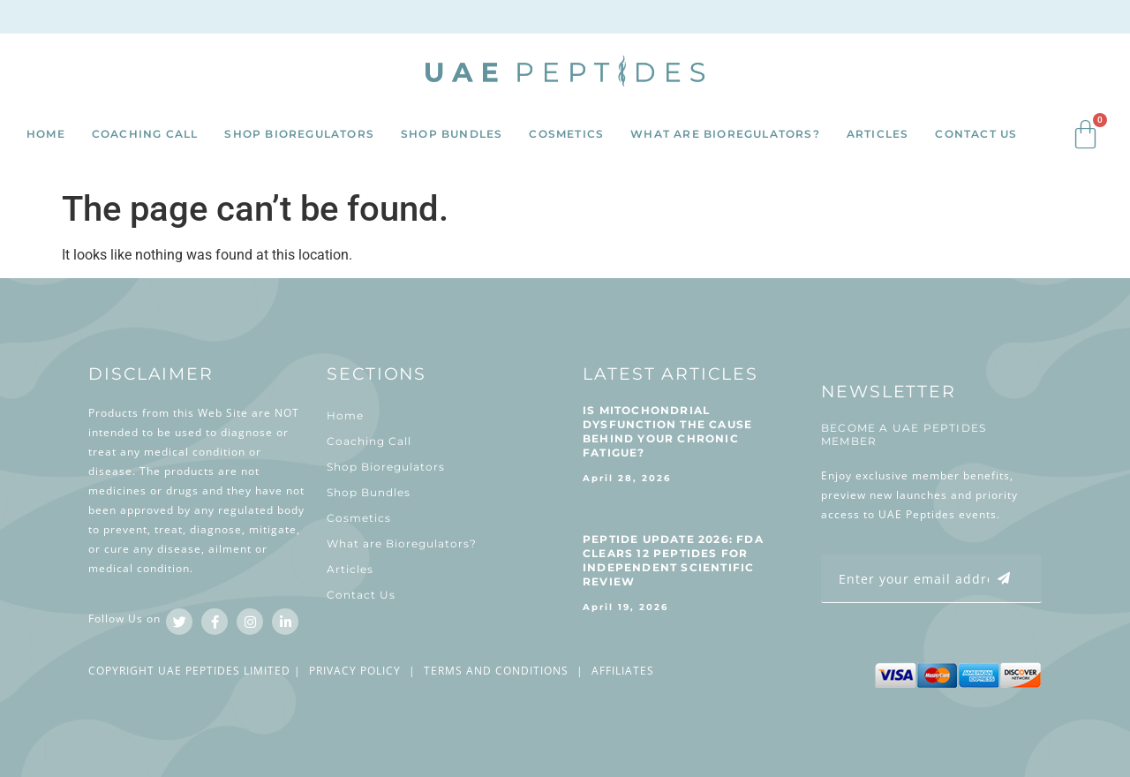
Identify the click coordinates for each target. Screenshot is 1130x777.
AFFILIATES (622, 670)
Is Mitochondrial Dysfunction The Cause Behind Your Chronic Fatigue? (667, 431)
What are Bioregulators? (725, 133)
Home (45, 133)
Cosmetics (566, 133)
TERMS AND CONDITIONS (496, 670)
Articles (878, 133)
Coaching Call (145, 133)
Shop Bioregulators (299, 133)
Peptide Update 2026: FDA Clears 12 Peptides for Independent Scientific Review (673, 560)
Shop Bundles (451, 133)
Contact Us (976, 133)
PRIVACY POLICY (355, 670)
